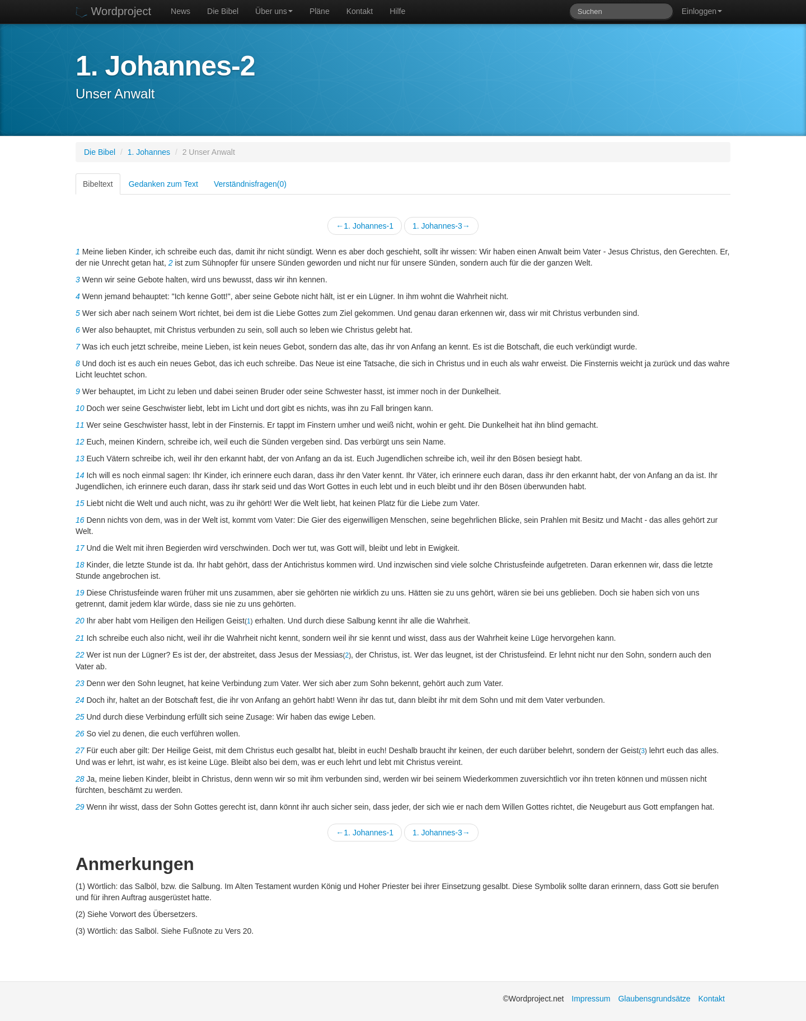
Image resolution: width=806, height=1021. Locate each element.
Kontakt (359, 11)
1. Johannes (149, 152)
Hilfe (397, 11)
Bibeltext (98, 183)
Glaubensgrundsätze (654, 998)
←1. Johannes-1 (364, 225)
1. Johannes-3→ (441, 225)
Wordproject (113, 11)
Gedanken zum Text (163, 183)
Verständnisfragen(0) (250, 183)
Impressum (590, 998)
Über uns (274, 11)
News (180, 11)
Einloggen (702, 11)
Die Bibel (222, 11)
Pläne (320, 11)
